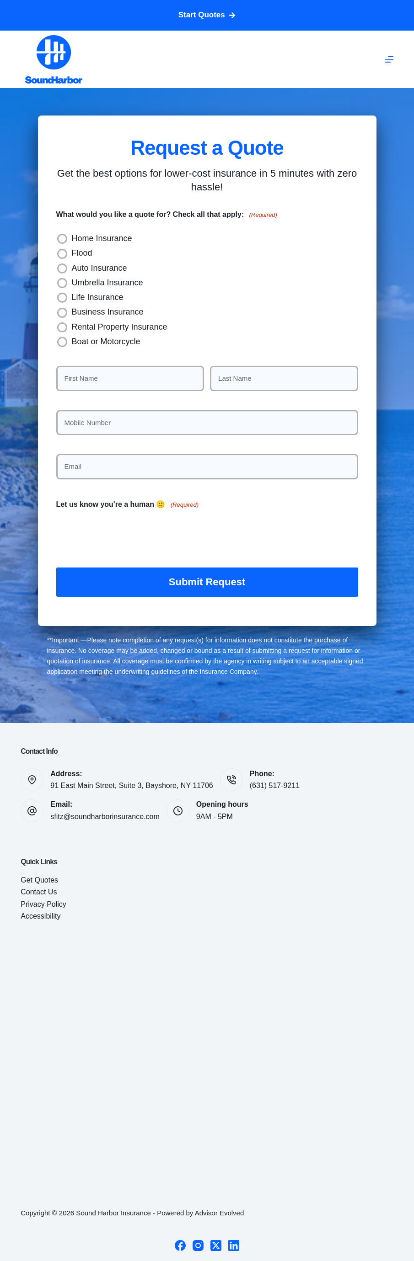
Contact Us (39, 890)
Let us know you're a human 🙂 (127, 505)
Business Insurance (108, 311)
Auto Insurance (99, 268)
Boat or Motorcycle (106, 341)
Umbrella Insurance (107, 282)
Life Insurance (98, 297)
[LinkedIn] (233, 1244)
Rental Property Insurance (119, 326)
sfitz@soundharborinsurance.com (105, 815)
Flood (82, 252)
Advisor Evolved (219, 1211)
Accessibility (40, 915)
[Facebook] (180, 1244)
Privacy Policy (43, 903)
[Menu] (389, 59)
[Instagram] (198, 1244)
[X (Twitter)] (215, 1244)
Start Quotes (207, 15)
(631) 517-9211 (275, 784)
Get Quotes (39, 879)
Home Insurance (102, 238)
